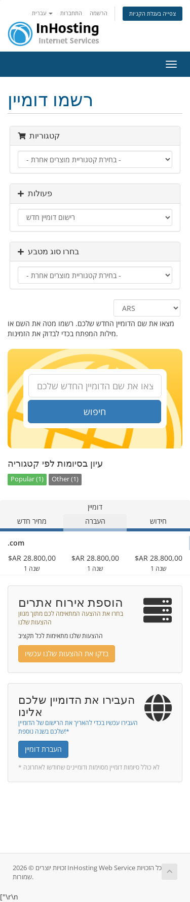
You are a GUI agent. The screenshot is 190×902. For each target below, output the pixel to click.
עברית (42, 13)
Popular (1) (27, 479)
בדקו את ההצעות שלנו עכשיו (66, 653)
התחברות (71, 13)
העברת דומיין (43, 749)
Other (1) (65, 479)
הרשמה (98, 13)
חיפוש (95, 411)
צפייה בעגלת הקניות (152, 13)
